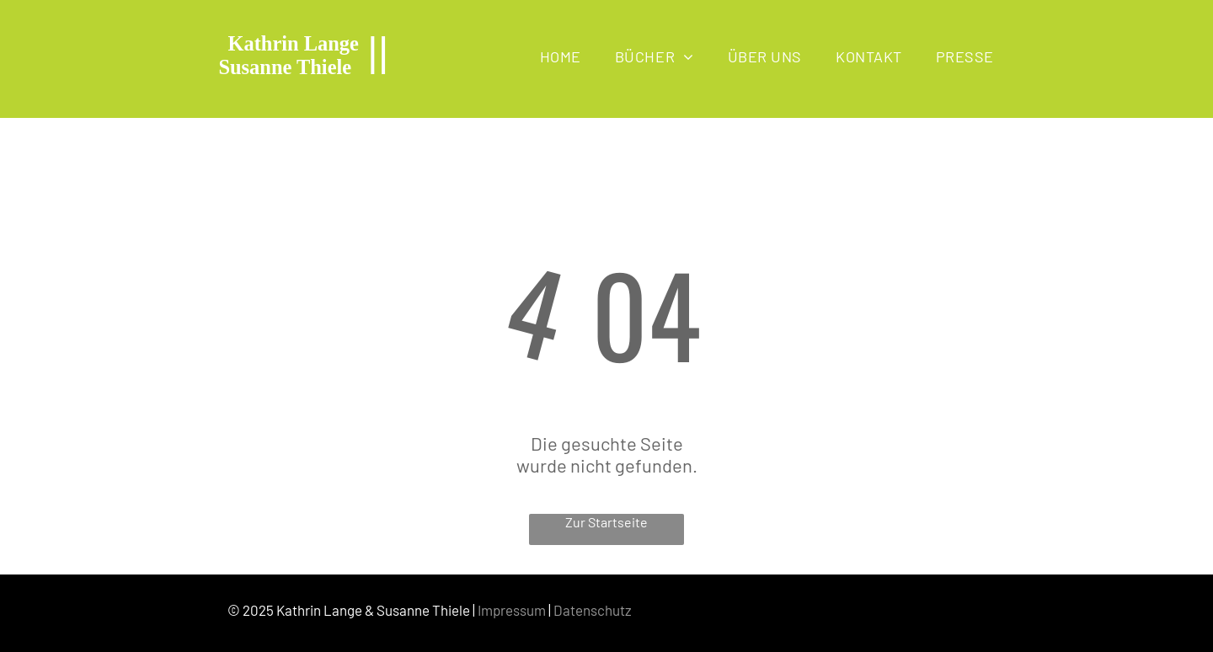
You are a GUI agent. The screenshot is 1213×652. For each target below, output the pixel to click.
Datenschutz (592, 609)
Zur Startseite (606, 522)
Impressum (512, 609)
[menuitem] (560, 56)
